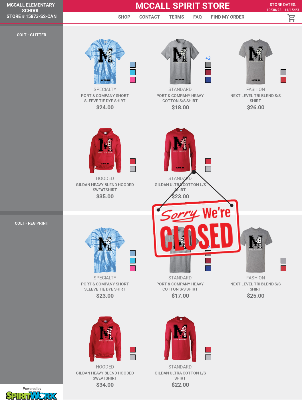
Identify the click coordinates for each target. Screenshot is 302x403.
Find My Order (227, 17)
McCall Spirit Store (182, 6)
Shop (124, 17)
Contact (149, 17)
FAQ (197, 17)
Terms (176, 17)
